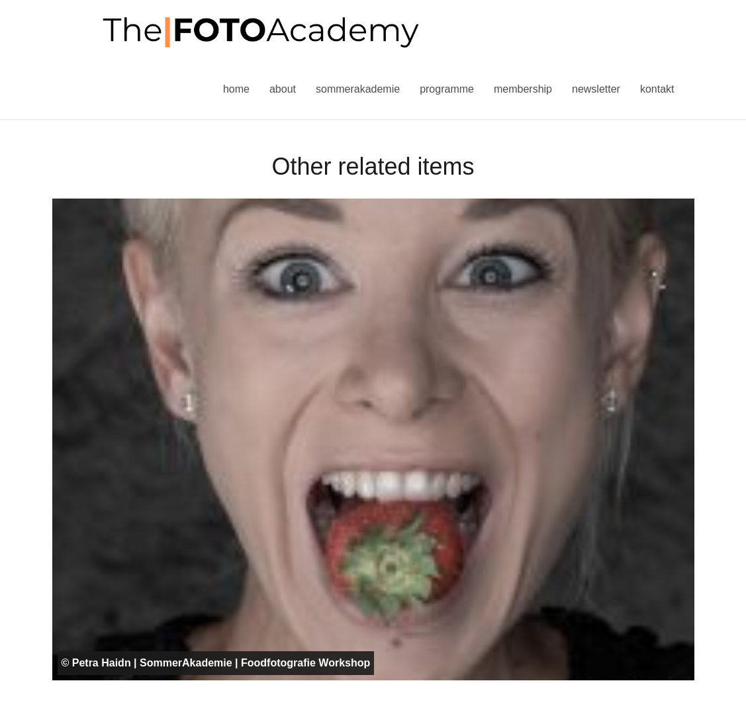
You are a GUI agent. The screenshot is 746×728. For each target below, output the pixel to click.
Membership (523, 89)
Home (236, 89)
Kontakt (657, 89)
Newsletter (596, 89)
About (282, 89)
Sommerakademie (358, 89)
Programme (447, 89)
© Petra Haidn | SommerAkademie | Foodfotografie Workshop (216, 662)
